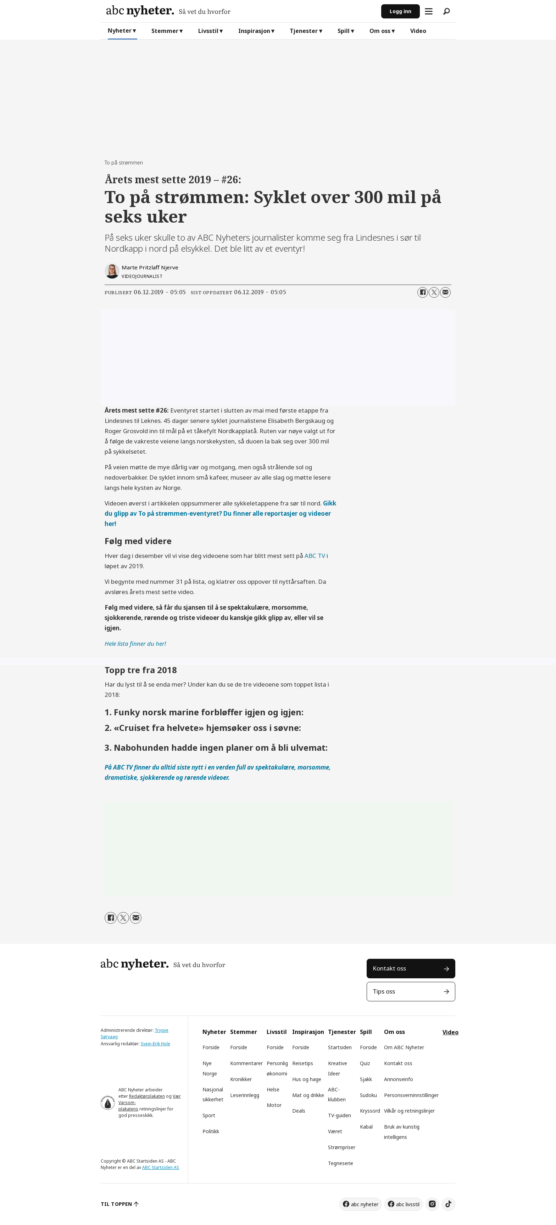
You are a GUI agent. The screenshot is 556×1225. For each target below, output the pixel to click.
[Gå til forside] (241, 11)
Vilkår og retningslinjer (409, 1110)
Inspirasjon (254, 31)
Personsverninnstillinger (411, 1095)
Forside (210, 1047)
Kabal (366, 1126)
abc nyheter (364, 1204)
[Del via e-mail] (445, 292)
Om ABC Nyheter (404, 1047)
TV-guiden (339, 1115)
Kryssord (370, 1110)
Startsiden (340, 1047)
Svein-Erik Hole (155, 1044)
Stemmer (164, 31)
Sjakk (366, 1079)
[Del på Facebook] (422, 292)
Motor (274, 1105)
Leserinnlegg (244, 1095)
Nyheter (120, 30)
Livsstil (208, 31)
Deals (298, 1110)
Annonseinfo (398, 1079)
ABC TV (315, 556)
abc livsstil (407, 1204)
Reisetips (302, 1063)
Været (335, 1131)
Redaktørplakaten (147, 1096)
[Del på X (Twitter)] (434, 292)
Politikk (210, 1131)
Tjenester (304, 31)
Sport (208, 1115)
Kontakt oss (389, 968)
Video (418, 31)
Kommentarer (246, 1063)
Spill (344, 31)
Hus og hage (306, 1079)
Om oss (379, 31)
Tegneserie (340, 1163)
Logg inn (400, 11)
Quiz (365, 1063)
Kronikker (241, 1079)
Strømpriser (341, 1147)
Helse (273, 1089)
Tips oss (384, 991)
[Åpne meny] (428, 11)
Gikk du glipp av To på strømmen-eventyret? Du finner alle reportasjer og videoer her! (220, 513)
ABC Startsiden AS (160, 1167)
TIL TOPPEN (116, 1204)
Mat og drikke (308, 1095)
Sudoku (368, 1095)
